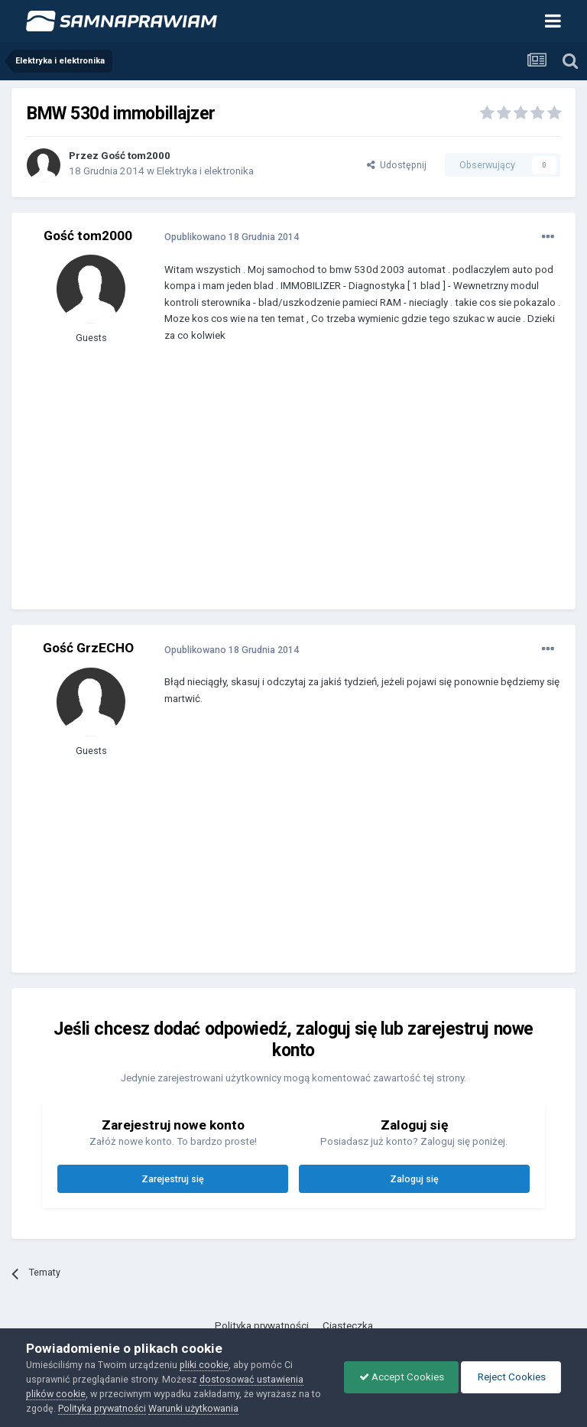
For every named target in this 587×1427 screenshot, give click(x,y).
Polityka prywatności (262, 1325)
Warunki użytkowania (205, 1408)
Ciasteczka (348, 1325)
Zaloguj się (414, 1179)
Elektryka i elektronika (205, 171)
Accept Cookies (397, 1377)
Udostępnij (396, 165)
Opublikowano (231, 236)
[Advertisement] (343, 487)
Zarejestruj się (172, 1179)
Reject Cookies (510, 1377)
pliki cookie (204, 1364)
